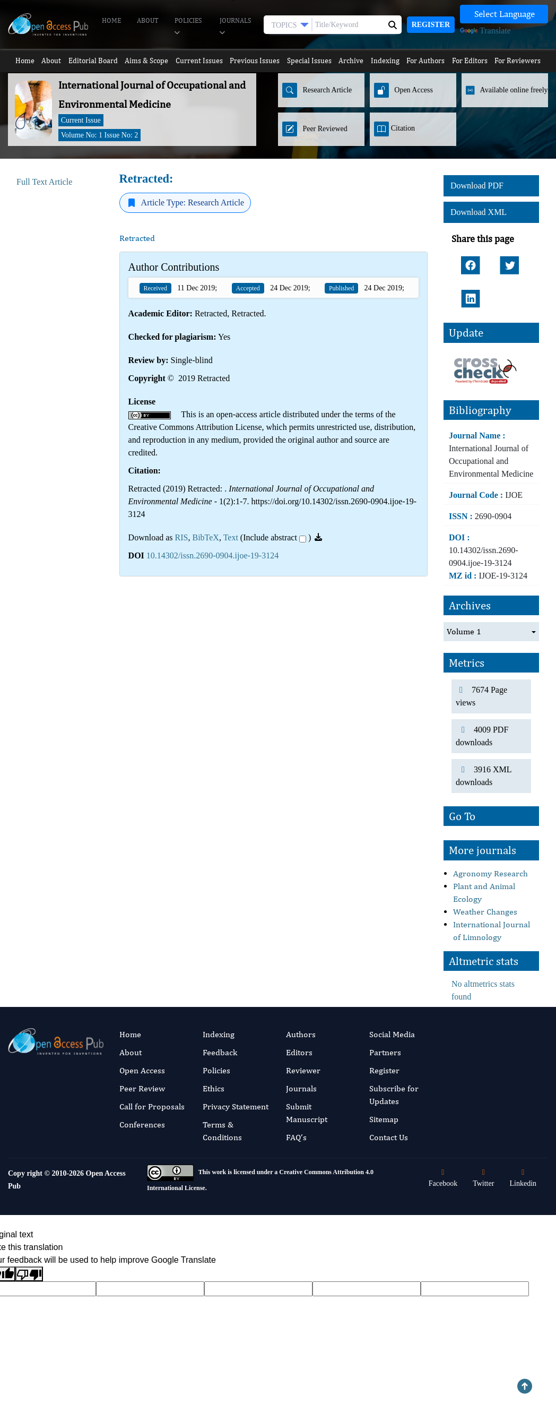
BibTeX (205, 537)
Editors (299, 1034)
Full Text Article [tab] (44, 181)
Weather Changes (485, 894)
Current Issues (199, 61)
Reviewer (303, 1052)
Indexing (387, 61)
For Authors (428, 61)
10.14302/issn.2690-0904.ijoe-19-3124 (212, 555)
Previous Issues (254, 61)
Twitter (483, 1160)
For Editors (473, 61)
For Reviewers (522, 61)
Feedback (220, 1034)
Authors (301, 1016)
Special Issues (309, 61)
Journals (235, 27)
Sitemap (383, 1101)
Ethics (213, 1070)
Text (230, 537)
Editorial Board (93, 61)
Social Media (392, 1016)
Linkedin (523, 1160)
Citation (394, 129)
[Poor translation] (29, 1256)
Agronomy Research (490, 855)
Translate (485, 30)
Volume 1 (464, 613)
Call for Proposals (152, 1088)
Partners (385, 1034)
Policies (188, 27)
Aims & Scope (147, 61)
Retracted (138, 238)
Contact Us (388, 1119)
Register (431, 25)
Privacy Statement (235, 1088)
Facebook (443, 1160)
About (148, 20)
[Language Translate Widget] (504, 14)
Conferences (142, 1106)
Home (111, 20)
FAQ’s (296, 1119)
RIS (181, 537)
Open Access (142, 1052)
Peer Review (142, 1070)
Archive (352, 61)
